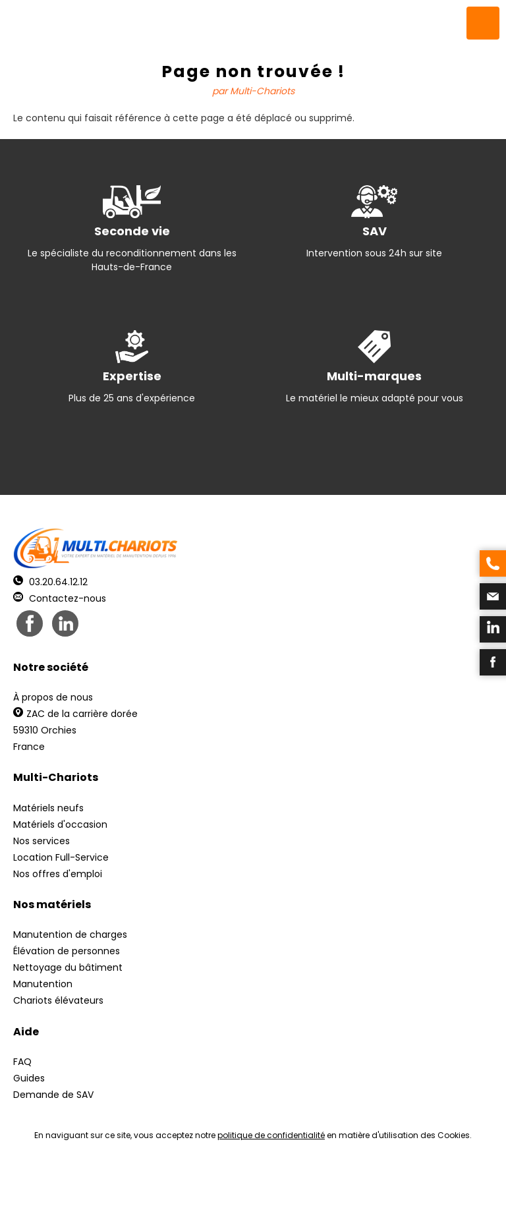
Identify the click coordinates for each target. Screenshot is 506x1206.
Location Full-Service (61, 857)
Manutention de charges (70, 934)
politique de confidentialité (271, 1135)
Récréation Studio (355, 1180)
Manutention (42, 984)
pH (453, 1180)
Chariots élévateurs (58, 1000)
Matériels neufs (48, 808)
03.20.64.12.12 (50, 582)
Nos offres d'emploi (57, 873)
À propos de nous (53, 697)
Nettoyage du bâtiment (68, 967)
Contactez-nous (59, 598)
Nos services (41, 840)
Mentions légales (249, 1180)
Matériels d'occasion (60, 824)
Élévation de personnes (66, 951)
